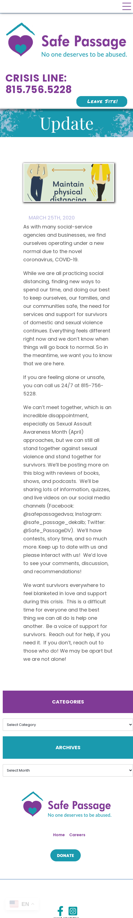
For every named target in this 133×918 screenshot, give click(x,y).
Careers (77, 835)
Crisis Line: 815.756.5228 (38, 84)
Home (59, 835)
